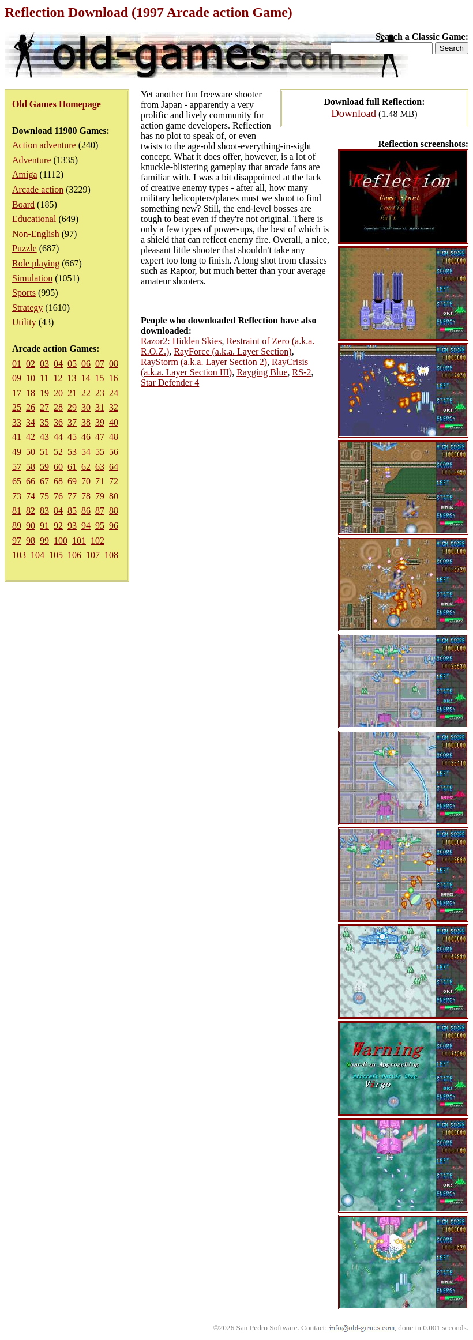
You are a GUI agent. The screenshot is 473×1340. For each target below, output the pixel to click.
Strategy (27, 308)
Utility (24, 322)
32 (113, 407)
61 (72, 467)
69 (72, 481)
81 (16, 510)
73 (16, 496)
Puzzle (24, 248)
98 (30, 540)
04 (58, 363)
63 (99, 467)
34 (30, 422)
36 (58, 422)
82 (30, 510)
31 (99, 407)
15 (99, 378)
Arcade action (37, 189)
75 (44, 496)
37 (72, 422)
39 (99, 422)
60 (58, 467)
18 (30, 393)
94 (86, 525)
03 (44, 363)
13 (71, 378)
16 (113, 378)
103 (19, 555)
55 (99, 452)
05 (72, 363)
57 (16, 467)
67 (44, 481)
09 (16, 378)
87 (99, 510)
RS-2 (301, 372)
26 (30, 407)
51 (44, 452)
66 (30, 481)
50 (30, 452)
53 (72, 452)
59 (44, 467)
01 (16, 363)
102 (97, 540)
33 (16, 422)
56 (113, 452)
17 (16, 393)
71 (99, 481)
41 (16, 437)
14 (85, 378)
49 (16, 452)
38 (86, 422)
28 (58, 407)
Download (353, 113)
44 (58, 437)
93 (72, 525)
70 (86, 481)
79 (99, 496)
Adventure (31, 160)
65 (16, 481)
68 (58, 481)
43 (44, 437)
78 (86, 496)
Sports (24, 293)
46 (86, 437)
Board (23, 204)
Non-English (35, 234)
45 (72, 437)
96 (113, 525)
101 (79, 540)
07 (99, 363)
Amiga (24, 174)
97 (16, 540)
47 (99, 437)
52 (58, 452)
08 (113, 363)
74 (30, 496)
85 (72, 510)
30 (86, 407)
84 (58, 510)
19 (44, 393)
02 (30, 363)
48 (113, 437)
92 (58, 525)
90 (30, 525)
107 (93, 555)
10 (30, 378)
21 (72, 393)
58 (30, 467)
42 (30, 437)
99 (44, 540)
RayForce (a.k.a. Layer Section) (232, 351)
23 (99, 393)
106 (74, 555)
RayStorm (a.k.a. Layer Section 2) (204, 362)
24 (113, 393)
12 (57, 378)
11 (44, 378)
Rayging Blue (261, 372)
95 (99, 525)
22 (86, 393)
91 (44, 525)
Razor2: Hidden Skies (181, 341)
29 (72, 407)
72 (113, 481)
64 (113, 467)
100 (60, 540)
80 (113, 496)
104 (37, 555)
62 (86, 467)
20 (58, 393)
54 (86, 452)
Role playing (35, 263)
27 (44, 407)
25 (16, 407)
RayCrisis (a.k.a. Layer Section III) (224, 367)
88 (113, 510)
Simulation (32, 278)
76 (58, 496)
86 (86, 510)
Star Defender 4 (170, 382)
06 (86, 363)
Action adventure (44, 145)
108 (111, 555)
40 (113, 422)
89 (16, 525)
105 (56, 555)
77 (72, 496)
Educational (34, 219)
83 (44, 510)
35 (44, 422)
